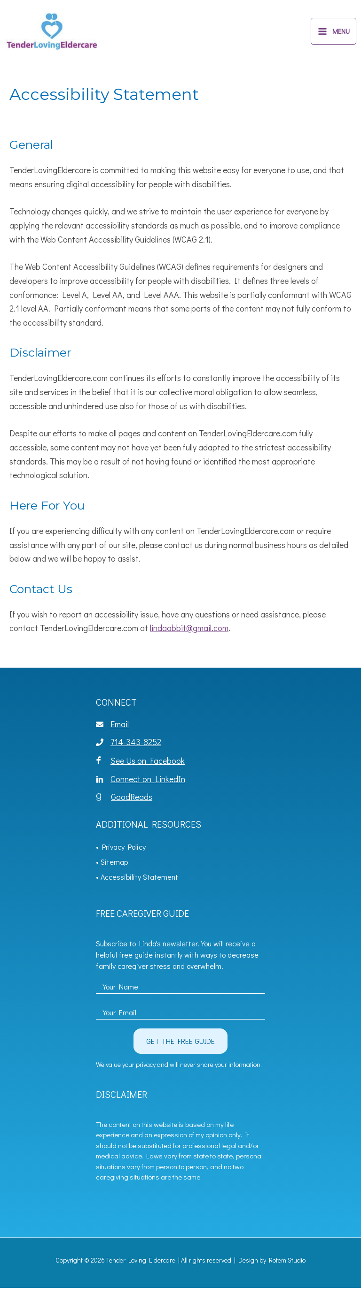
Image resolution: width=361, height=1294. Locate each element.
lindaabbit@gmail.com (189, 634)
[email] (180, 1016)
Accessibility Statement (139, 883)
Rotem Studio (287, 1266)
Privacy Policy (124, 853)
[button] (180, 1047)
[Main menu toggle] (333, 34)
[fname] (180, 990)
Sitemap (114, 868)
